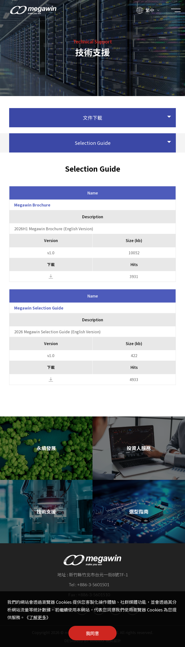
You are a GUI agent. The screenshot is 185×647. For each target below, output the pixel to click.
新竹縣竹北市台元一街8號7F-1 (98, 574)
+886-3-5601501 (93, 584)
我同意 (92, 633)
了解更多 (37, 617)
